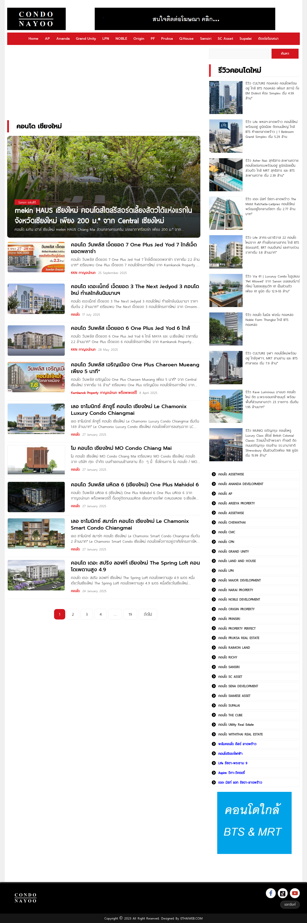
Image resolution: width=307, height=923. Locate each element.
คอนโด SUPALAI (229, 705)
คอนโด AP (225, 493)
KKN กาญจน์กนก (83, 272)
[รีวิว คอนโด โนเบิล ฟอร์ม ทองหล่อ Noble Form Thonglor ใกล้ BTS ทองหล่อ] (225, 329)
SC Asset (225, 38)
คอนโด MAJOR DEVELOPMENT (239, 580)
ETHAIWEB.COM (192, 918)
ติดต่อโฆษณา (268, 38)
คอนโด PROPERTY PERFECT (236, 628)
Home (33, 38)
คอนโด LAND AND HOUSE (237, 560)
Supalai (246, 38)
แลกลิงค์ (290, 904)
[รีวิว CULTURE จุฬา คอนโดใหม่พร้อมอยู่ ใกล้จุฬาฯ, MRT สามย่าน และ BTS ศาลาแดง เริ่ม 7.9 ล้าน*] (225, 367)
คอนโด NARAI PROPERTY (235, 589)
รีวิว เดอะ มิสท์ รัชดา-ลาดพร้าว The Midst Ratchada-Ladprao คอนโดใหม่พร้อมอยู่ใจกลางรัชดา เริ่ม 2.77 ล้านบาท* (271, 206)
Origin (138, 38)
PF (153, 38)
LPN (105, 38)
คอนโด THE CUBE (230, 715)
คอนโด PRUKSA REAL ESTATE (238, 637)
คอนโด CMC (226, 532)
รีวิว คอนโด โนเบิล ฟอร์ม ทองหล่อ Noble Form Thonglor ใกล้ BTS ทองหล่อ (269, 319)
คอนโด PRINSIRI (229, 618)
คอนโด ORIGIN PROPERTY (236, 609)
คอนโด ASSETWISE (231, 474)
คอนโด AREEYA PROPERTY (236, 503)
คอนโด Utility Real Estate (236, 724)
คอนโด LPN (226, 570)
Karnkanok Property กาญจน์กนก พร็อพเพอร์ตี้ (104, 392)
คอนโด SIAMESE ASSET (234, 695)
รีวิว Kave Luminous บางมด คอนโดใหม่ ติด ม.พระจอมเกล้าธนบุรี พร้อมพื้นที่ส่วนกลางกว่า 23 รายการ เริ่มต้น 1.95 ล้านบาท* (272, 399)
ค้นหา (285, 53)
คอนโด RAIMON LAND (234, 647)
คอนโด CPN (226, 541)
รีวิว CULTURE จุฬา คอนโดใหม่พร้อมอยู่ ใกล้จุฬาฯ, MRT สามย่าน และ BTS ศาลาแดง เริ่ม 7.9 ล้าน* (272, 358)
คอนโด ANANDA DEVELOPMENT (240, 483)
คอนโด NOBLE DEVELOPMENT (239, 599)
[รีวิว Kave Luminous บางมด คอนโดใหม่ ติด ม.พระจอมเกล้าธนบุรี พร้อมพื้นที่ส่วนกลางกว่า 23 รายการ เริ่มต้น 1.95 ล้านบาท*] (225, 406)
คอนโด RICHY (227, 657)
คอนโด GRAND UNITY (233, 551)
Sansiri (206, 38)
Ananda (63, 38)
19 (130, 614)
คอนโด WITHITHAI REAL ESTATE (240, 734)
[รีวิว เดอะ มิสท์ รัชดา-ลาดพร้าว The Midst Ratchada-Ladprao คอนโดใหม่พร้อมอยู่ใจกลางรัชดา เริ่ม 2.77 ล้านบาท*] (225, 213)
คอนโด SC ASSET (230, 676)
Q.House (186, 38)
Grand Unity (86, 38)
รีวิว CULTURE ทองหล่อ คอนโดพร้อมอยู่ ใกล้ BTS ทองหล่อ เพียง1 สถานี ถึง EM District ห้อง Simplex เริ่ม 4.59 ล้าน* (272, 91)
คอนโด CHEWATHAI (232, 522)
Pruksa (167, 38)
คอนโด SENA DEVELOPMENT (238, 686)
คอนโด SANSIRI (229, 666)
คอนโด (75, 314)
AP (47, 38)
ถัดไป (148, 614)
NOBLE (121, 38)
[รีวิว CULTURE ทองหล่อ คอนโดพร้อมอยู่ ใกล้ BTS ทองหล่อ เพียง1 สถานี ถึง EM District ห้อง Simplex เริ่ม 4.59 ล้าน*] (225, 97)
